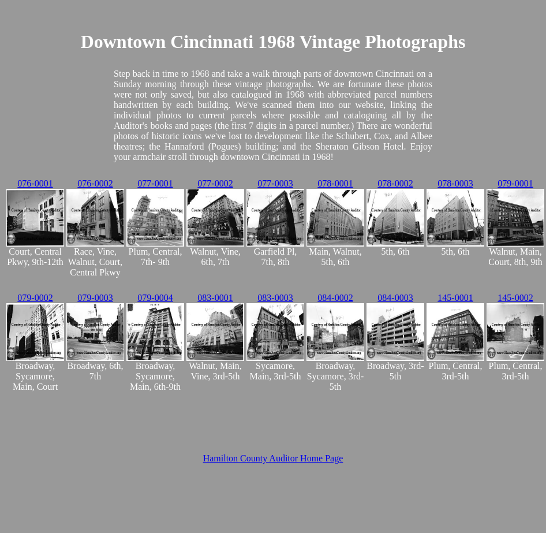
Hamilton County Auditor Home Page (273, 458)
